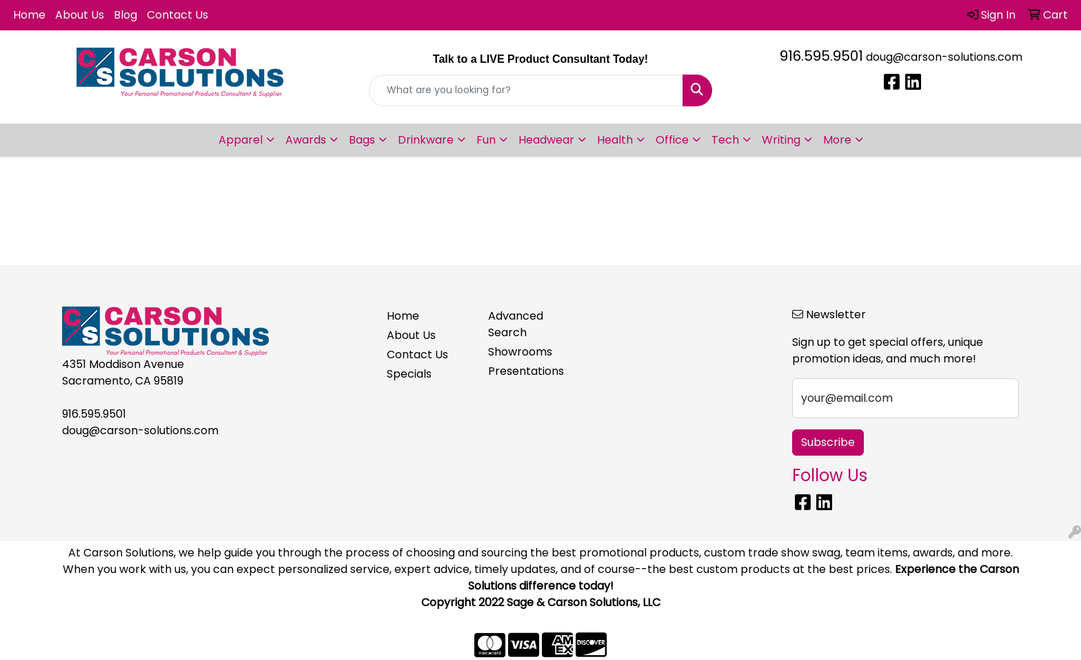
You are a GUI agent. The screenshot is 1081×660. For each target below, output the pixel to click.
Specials (409, 374)
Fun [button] (486, 140)
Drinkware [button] (426, 140)
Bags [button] (362, 140)
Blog (125, 15)
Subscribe (828, 442)
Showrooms (520, 352)
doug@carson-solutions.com (944, 57)
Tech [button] (725, 140)
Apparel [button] (241, 140)
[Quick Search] (526, 90)
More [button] (837, 140)
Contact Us (177, 15)
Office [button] (672, 140)
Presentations (526, 371)
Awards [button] (305, 140)
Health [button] (615, 140)
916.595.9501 (821, 56)
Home (29, 15)
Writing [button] (781, 140)
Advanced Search (515, 324)
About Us (79, 15)
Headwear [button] (546, 140)
